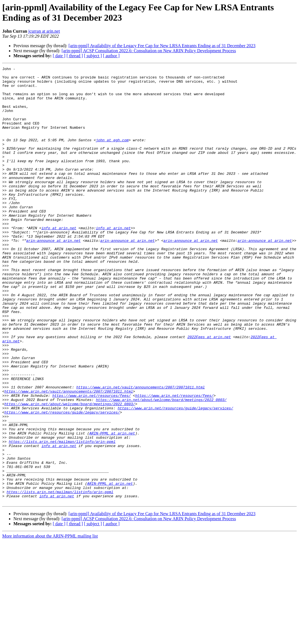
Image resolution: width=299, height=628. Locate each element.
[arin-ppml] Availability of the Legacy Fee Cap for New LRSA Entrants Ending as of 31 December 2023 (161, 45)
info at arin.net (58, 260)
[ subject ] (93, 55)
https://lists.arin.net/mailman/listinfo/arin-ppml (62, 516)
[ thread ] (74, 55)
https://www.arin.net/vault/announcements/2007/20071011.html (140, 451)
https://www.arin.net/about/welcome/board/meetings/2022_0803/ (161, 466)
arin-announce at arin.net (53, 275)
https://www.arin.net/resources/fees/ (91, 461)
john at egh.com (112, 154)
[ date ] (59, 55)
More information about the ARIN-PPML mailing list (50, 623)
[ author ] (111, 55)
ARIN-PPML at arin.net (112, 506)
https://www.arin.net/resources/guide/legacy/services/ (175, 476)
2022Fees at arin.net (209, 391)
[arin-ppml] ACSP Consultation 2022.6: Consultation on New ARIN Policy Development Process (148, 50)
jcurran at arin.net (44, 31)
